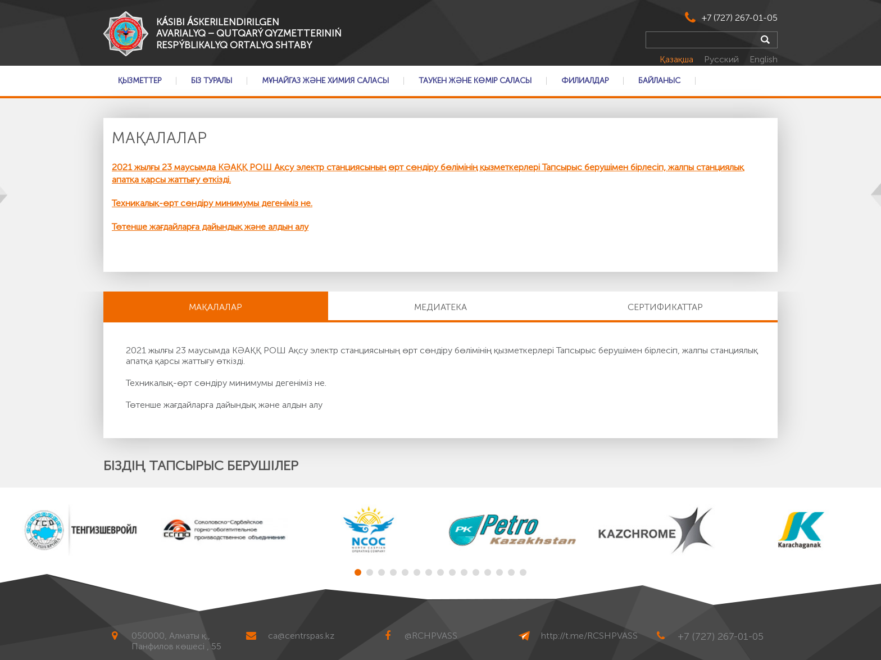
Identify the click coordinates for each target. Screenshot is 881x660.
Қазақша (678, 59)
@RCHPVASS (431, 635)
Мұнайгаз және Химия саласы (325, 81)
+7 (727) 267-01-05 (740, 17)
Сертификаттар (665, 307)
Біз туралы (211, 81)
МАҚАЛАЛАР (215, 307)
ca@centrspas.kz (301, 635)
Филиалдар (584, 81)
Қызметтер (139, 81)
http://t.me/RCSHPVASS (589, 635)
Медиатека (440, 307)
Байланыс (659, 81)
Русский (722, 59)
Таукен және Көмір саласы (475, 81)
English (764, 59)
